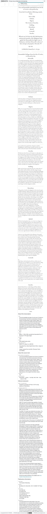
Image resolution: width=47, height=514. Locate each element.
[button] (38, 4)
